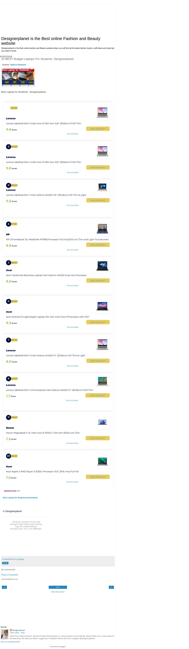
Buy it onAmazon (72, 133)
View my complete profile (10, 642)
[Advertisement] (58, 19)
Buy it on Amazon (73, 172)
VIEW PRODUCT (98, 129)
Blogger (62, 647)
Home (58, 587)
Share (5, 563)
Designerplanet (18, 630)
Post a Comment (9, 574)
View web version (58, 592)
